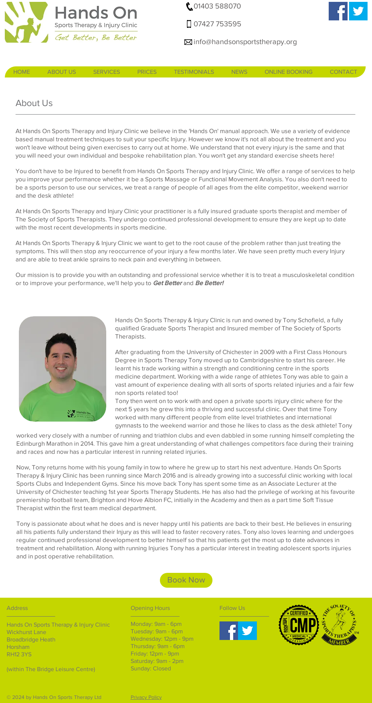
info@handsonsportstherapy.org (245, 41)
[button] (61, 71)
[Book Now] (186, 580)
